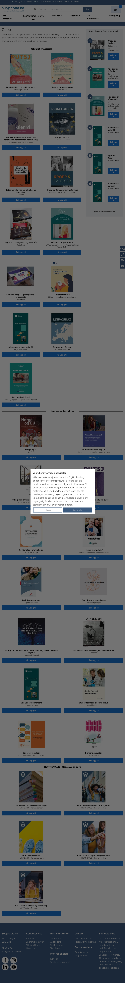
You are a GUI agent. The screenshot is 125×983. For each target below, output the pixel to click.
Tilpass (48, 510)
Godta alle (77, 510)
